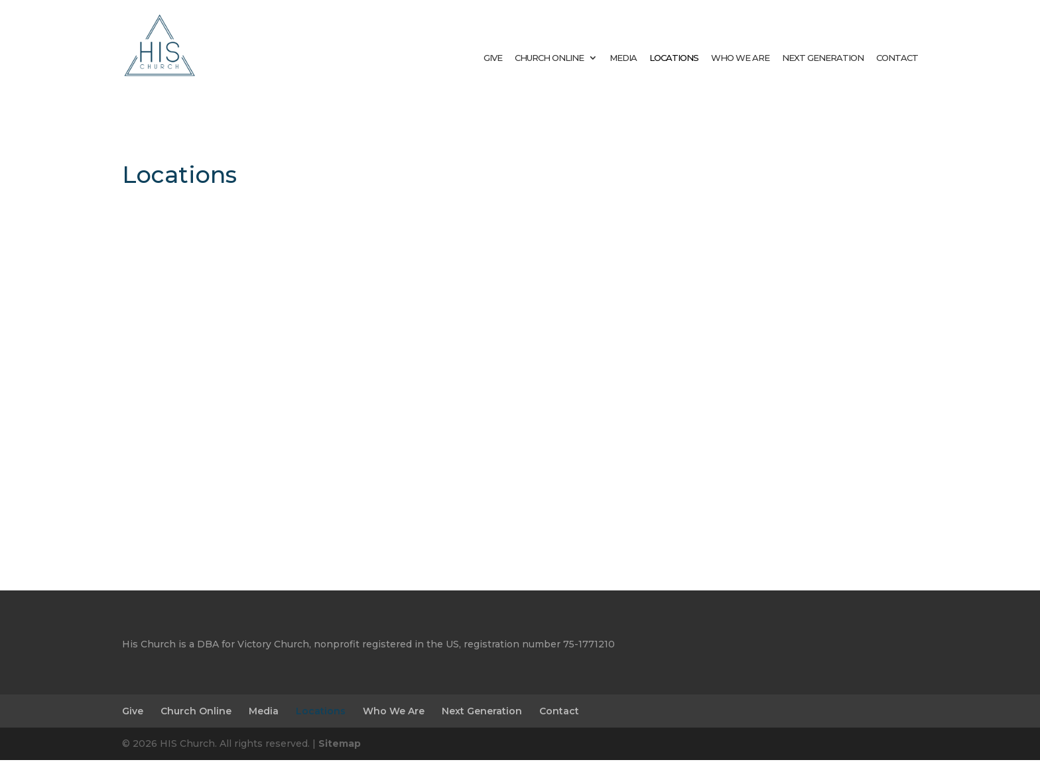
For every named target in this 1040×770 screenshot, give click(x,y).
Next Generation (823, 57)
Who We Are (740, 57)
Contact (897, 57)
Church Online (549, 57)
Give (493, 57)
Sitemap (339, 753)
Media (623, 57)
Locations (673, 57)
